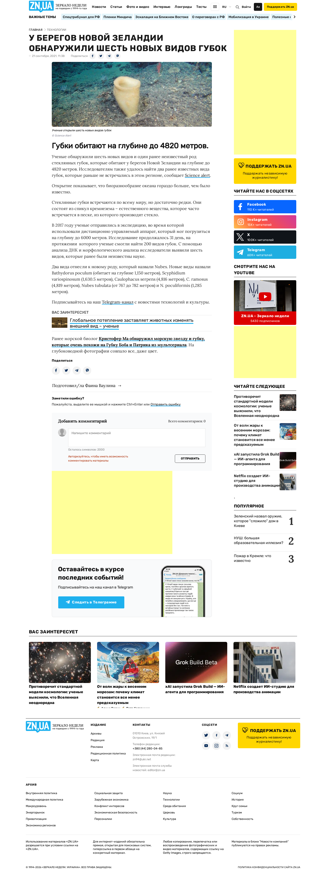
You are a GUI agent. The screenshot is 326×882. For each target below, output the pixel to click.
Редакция (98, 740)
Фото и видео (137, 7)
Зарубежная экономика (111, 799)
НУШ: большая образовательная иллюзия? (258, 540)
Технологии (171, 799)
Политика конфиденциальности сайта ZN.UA (269, 867)
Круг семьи (239, 806)
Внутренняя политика (41, 793)
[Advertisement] (112, 512)
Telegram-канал (117, 302)
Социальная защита (108, 793)
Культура (169, 819)
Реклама (97, 747)
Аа (258, 6)
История (238, 799)
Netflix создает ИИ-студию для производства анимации (257, 481)
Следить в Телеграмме (91, 602)
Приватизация (36, 819)
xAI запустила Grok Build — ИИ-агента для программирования (256, 459)
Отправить (190, 458)
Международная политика (44, 799)
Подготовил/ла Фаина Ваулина (83, 385)
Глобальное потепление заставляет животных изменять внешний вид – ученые (131, 323)
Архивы (96, 733)
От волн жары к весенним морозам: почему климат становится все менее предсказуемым (254, 435)
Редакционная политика (108, 753)
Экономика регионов (41, 825)
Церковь (169, 812)
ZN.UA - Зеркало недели (265, 316)
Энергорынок (35, 812)
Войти (246, 7)
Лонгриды (183, 7)
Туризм (237, 812)
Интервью (161, 7)
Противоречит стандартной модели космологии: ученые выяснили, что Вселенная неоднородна (256, 406)
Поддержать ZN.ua (280, 6)
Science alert (197, 175)
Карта (95, 760)
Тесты (201, 7)
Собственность (242, 819)
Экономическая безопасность (115, 812)
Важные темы (42, 17)
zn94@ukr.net (142, 759)
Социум (237, 793)
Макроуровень (36, 806)
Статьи (116, 7)
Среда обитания (174, 806)
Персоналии (103, 819)
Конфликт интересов (109, 806)
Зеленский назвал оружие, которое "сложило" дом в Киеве (258, 521)
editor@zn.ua (156, 770)
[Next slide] (294, 16)
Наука (167, 793)
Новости (99, 7)
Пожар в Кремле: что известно (252, 558)
